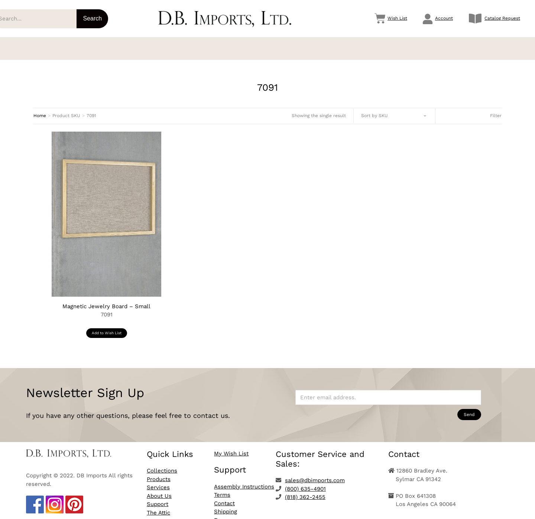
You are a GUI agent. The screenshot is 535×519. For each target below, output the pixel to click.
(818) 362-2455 (305, 492)
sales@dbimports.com (315, 475)
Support (157, 499)
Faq (218, 515)
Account (444, 18)
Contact (224, 498)
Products (159, 474)
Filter (496, 110)
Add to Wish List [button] (106, 328)
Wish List (397, 18)
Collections (162, 465)
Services (158, 482)
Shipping (225, 506)
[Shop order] (394, 110)
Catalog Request (502, 18)
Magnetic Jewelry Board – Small (106, 301)
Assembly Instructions (244, 481)
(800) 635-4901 (305, 483)
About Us (159, 490)
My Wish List (231, 448)
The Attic (158, 507)
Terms (222, 489)
